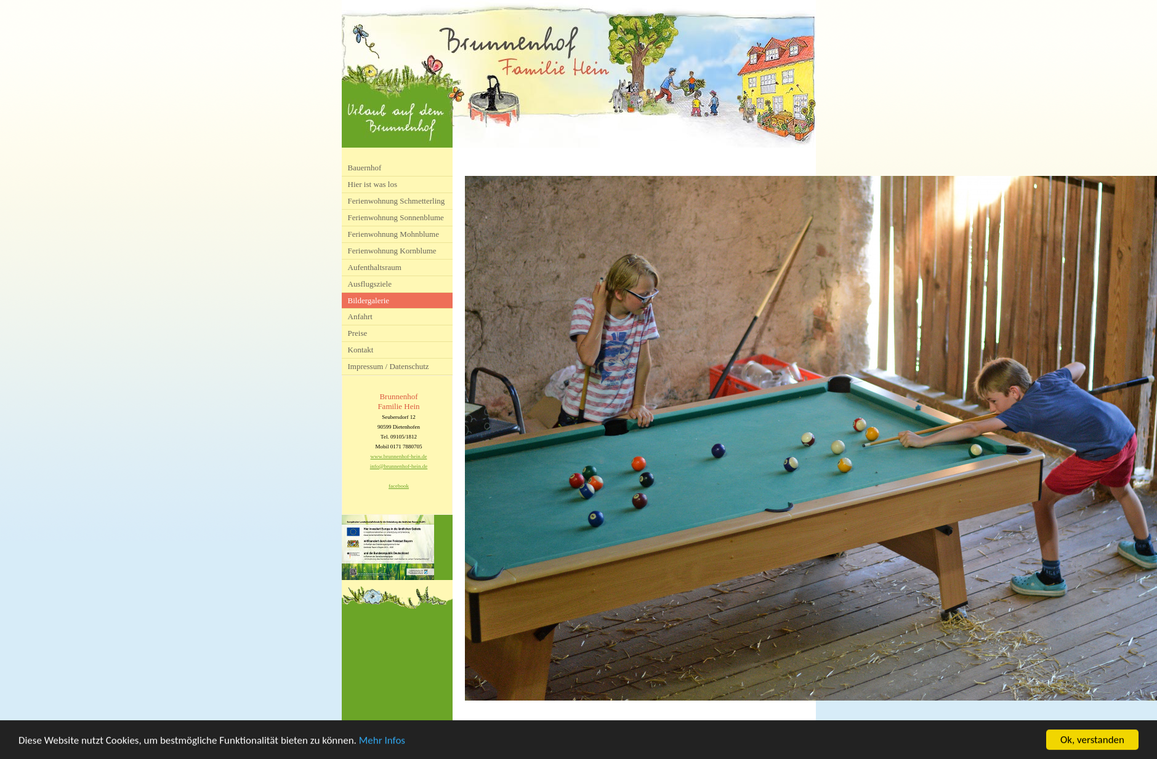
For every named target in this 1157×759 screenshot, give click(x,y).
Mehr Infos (382, 741)
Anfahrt (360, 316)
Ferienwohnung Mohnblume (393, 234)
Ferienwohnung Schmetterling (396, 200)
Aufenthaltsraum (374, 267)
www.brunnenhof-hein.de (399, 456)
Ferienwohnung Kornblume (392, 250)
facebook (399, 486)
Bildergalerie (369, 300)
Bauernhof (365, 167)
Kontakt (361, 349)
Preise (358, 333)
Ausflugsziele (370, 283)
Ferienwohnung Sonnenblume (396, 217)
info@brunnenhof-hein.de (399, 466)
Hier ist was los (373, 184)
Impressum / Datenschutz (388, 366)
